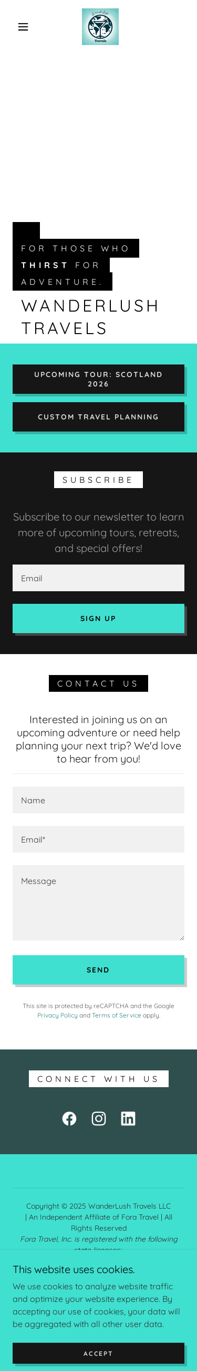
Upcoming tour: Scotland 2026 (98, 379)
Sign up (98, 618)
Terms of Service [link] (116, 1015)
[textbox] (98, 578)
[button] (23, 26)
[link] (100, 26)
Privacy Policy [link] (57, 1015)
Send (98, 970)
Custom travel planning (98, 417)
